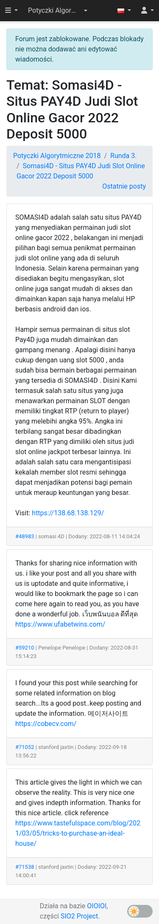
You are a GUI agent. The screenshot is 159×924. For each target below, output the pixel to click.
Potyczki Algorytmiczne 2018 (56, 156)
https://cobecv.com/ (45, 724)
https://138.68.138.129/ (68, 513)
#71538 (24, 867)
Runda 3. (123, 156)
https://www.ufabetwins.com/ (60, 624)
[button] (57, 10)
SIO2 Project (79, 916)
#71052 (24, 747)
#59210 (24, 647)
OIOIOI (96, 906)
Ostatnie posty (124, 186)
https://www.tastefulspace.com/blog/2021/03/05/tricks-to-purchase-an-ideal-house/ (77, 833)
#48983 (24, 536)
